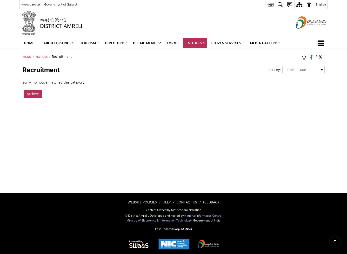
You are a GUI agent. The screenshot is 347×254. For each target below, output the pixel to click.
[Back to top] (335, 242)
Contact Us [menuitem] (186, 202)
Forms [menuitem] (173, 43)
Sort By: (274, 69)
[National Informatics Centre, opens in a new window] (174, 244)
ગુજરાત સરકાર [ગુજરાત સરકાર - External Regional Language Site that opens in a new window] (30, 4)
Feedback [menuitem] (211, 202)
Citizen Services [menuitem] (226, 43)
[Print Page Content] (305, 57)
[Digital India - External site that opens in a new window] (305, 32)
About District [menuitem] (58, 43)
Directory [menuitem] (116, 43)
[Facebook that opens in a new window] (311, 57)
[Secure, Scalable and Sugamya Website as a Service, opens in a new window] (139, 244)
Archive (33, 93)
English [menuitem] (321, 4)
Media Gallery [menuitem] (265, 43)
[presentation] (303, 70)
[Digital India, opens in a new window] (208, 244)
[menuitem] (270, 4)
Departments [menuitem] (147, 43)
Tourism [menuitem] (89, 43)
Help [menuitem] (167, 202)
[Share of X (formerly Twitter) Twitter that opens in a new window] (320, 57)
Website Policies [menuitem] (142, 202)
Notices (42, 57)
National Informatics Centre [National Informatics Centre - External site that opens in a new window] (202, 215)
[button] (322, 43)
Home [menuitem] (29, 43)
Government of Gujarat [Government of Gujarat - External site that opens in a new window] (60, 4)
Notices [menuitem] (197, 43)
